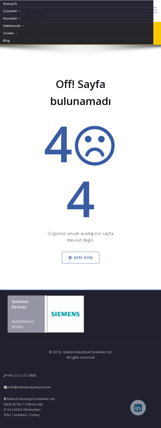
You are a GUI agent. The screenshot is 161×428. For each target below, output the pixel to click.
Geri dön (81, 257)
